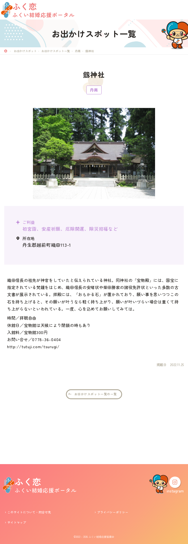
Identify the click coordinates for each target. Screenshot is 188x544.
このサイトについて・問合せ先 (29, 512)
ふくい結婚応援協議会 (101, 537)
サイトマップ (16, 522)
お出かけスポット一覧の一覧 (95, 443)
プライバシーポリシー (112, 512)
